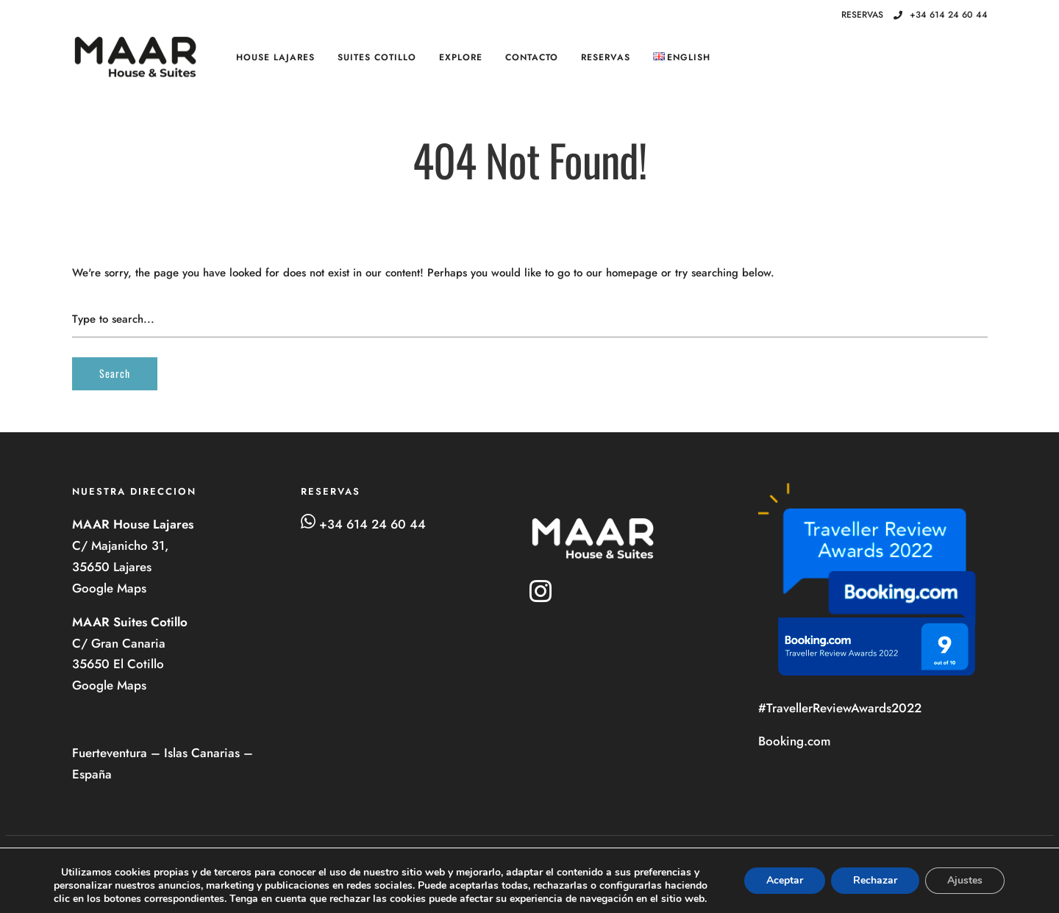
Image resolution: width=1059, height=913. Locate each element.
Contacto (531, 57)
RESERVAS (605, 57)
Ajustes (965, 880)
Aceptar (784, 880)
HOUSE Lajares (275, 57)
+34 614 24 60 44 (941, 14)
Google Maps (111, 588)
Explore (460, 57)
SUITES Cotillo (377, 57)
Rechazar (875, 880)
